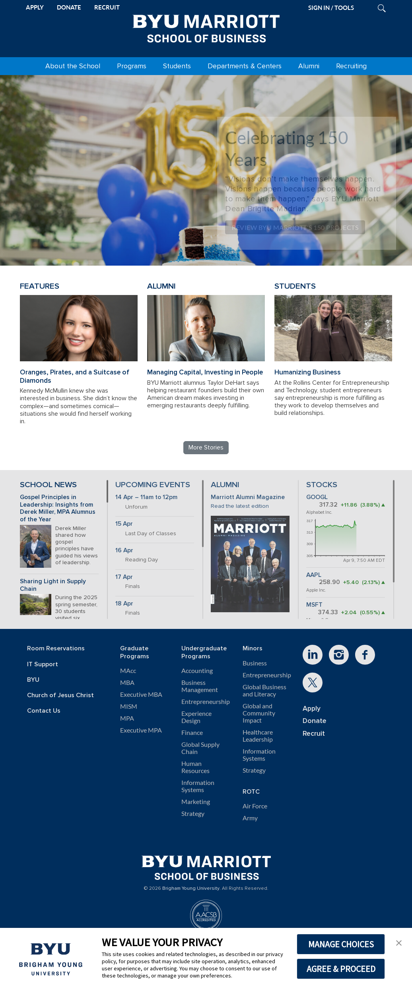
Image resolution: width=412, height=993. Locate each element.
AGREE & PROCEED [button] (341, 968)
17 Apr (124, 577)
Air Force (255, 806)
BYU (33, 680)
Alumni (308, 66)
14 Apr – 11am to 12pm (146, 497)
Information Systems (197, 786)
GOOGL (317, 497)
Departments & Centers (245, 66)
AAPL (313, 575)
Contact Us (43, 711)
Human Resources (195, 767)
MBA (127, 682)
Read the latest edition (240, 506)
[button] (399, 942)
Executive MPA (141, 730)
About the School (72, 66)
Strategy (192, 813)
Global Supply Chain (200, 748)
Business (255, 663)
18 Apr (124, 603)
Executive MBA (141, 694)
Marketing (195, 801)
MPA (127, 718)
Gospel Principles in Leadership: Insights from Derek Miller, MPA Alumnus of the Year (57, 508)
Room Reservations (56, 648)
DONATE (69, 7)
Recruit (314, 733)
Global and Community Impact (259, 713)
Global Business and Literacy (264, 690)
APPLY (35, 7)
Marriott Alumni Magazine (248, 497)
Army (250, 817)
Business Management (199, 686)
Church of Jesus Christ (60, 695)
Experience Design (196, 717)
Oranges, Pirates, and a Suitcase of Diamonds (74, 376)
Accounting (197, 670)
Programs (131, 66)
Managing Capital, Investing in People (205, 372)
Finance (192, 732)
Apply (312, 708)
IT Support (42, 664)
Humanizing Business (307, 372)
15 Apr (124, 524)
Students (177, 66)
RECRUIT (107, 7)
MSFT (314, 605)
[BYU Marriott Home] (206, 27)
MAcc (128, 670)
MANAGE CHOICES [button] (341, 944)
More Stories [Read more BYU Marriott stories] (206, 447)
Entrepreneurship (205, 701)
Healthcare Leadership (258, 736)
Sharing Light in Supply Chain (53, 585)
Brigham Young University (191, 888)
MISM (128, 706)
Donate (314, 721)
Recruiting (351, 66)
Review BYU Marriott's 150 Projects (295, 227)
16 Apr (124, 550)
